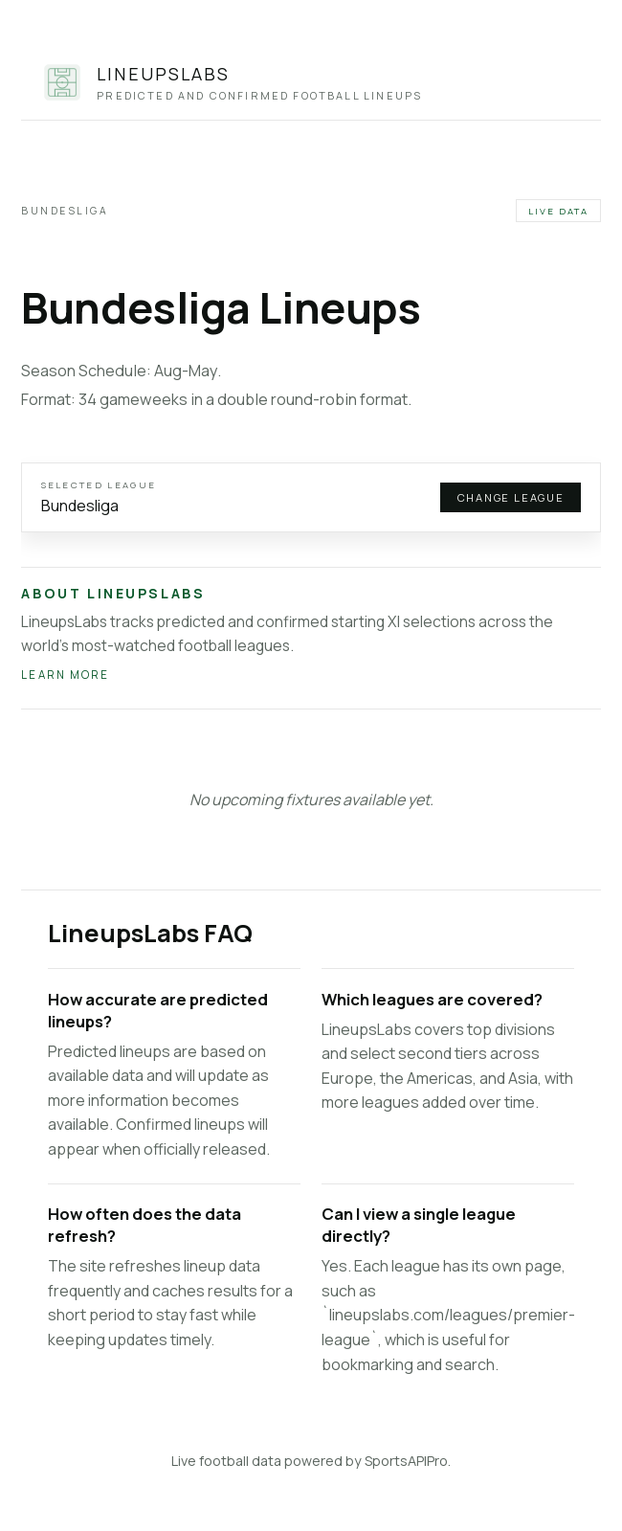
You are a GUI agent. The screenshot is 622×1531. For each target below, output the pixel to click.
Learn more (65, 674)
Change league (511, 497)
